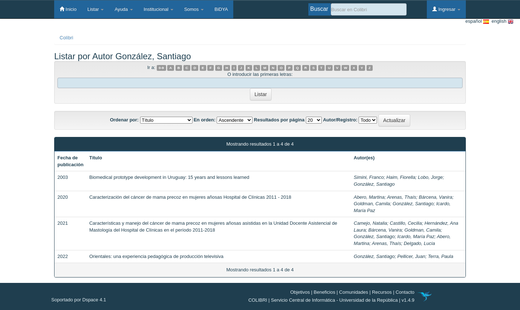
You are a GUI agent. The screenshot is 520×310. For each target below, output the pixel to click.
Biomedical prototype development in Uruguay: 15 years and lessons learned (169, 177)
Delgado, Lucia (419, 243)
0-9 (161, 68)
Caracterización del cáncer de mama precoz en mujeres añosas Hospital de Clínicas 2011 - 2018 (190, 197)
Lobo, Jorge (430, 177)
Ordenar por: (124, 119)
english (501, 21)
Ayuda (123, 9)
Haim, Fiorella (400, 177)
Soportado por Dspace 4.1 (78, 299)
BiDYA (221, 9)
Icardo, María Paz (415, 236)
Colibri (66, 37)
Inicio (68, 9)
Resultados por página (279, 119)
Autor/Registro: (340, 119)
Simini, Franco (369, 177)
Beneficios (324, 292)
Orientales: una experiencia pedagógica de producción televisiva (156, 256)
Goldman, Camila (372, 203)
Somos (194, 9)
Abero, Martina (369, 197)
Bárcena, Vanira (435, 197)
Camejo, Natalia (370, 223)
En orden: (205, 119)
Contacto (404, 292)
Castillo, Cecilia (406, 223)
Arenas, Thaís (401, 197)
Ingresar (446, 9)
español (477, 21)
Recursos (382, 292)
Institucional (158, 9)
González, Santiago (374, 184)
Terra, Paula (440, 256)
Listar (95, 9)
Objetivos (300, 292)
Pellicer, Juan (411, 256)
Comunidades (353, 292)
